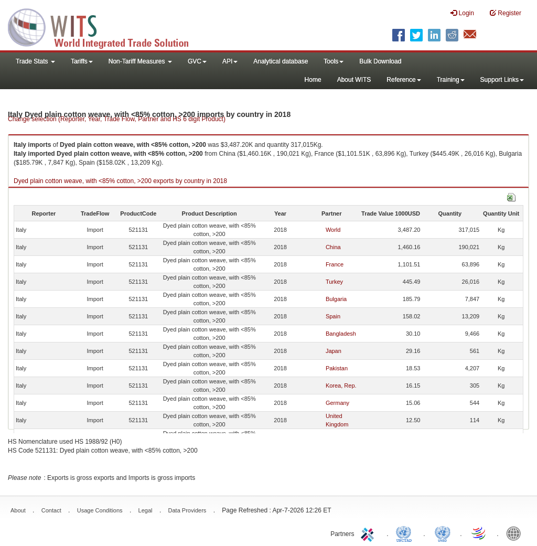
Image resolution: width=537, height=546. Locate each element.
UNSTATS (442, 532)
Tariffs (82, 61)
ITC (369, 532)
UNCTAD (405, 532)
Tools (333, 61)
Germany (337, 403)
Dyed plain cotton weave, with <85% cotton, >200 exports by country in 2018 (120, 181)
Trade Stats (35, 61)
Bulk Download (380, 61)
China (333, 247)
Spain (333, 316)
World (333, 230)
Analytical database (280, 61)
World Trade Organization (479, 532)
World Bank (516, 532)
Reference (403, 79)
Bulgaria (336, 299)
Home (313, 79)
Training (451, 79)
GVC (197, 61)
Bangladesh (341, 333)
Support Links (502, 79)
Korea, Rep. (341, 385)
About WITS (354, 79)
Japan (333, 351)
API (230, 61)
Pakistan (337, 368)
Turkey (334, 282)
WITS (105, 26)
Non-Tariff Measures (140, 61)
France (334, 264)
